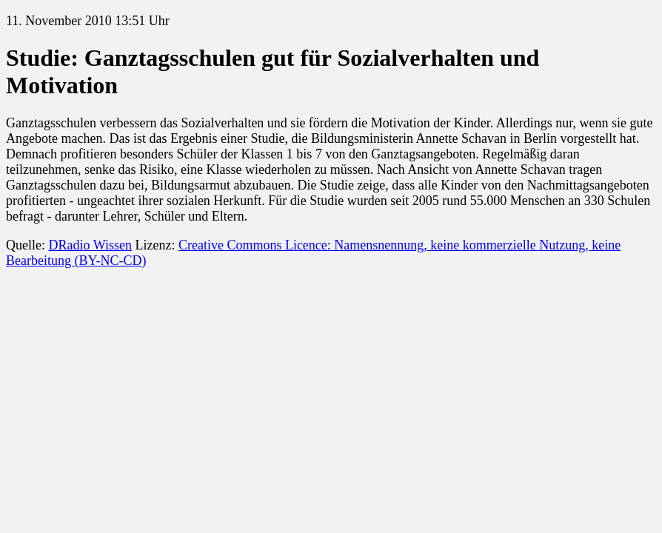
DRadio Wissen (89, 245)
